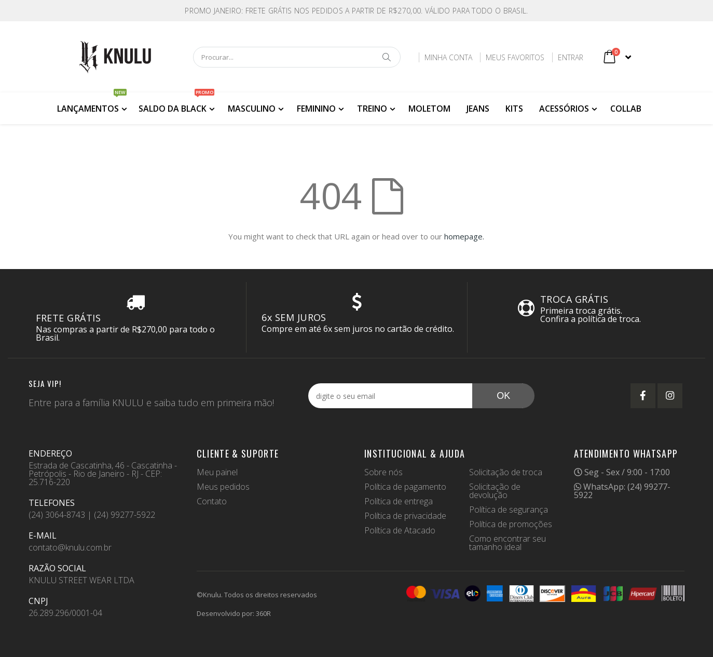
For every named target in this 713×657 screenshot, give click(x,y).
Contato (212, 501)
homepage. (464, 236)
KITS (514, 108)
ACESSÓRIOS (564, 108)
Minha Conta (448, 57)
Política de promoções (510, 524)
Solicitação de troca (505, 472)
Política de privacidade (405, 515)
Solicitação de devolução (494, 491)
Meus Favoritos (514, 57)
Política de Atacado (399, 530)
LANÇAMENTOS (92, 103)
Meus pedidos (223, 486)
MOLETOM (429, 108)
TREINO (372, 108)
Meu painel (217, 472)
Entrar (570, 57)
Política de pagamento (405, 486)
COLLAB (625, 108)
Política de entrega (398, 501)
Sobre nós (383, 472)
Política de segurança (508, 509)
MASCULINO (252, 108)
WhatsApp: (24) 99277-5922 (622, 491)
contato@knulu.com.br (70, 547)
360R (263, 613)
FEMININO (316, 108)
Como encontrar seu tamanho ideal (507, 543)
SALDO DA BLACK (176, 103)
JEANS (478, 108)
